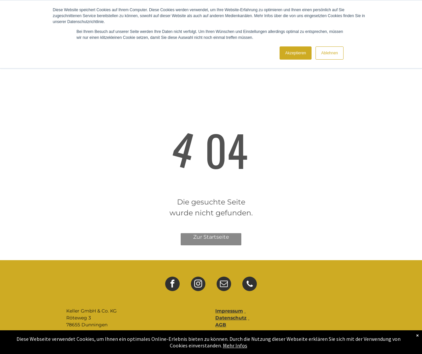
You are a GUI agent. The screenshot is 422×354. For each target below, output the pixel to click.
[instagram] (198, 285)
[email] (224, 285)
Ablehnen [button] (329, 53)
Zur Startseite (211, 237)
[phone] (249, 285)
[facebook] (172, 285)
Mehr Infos (235, 345)
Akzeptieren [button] (295, 53)
